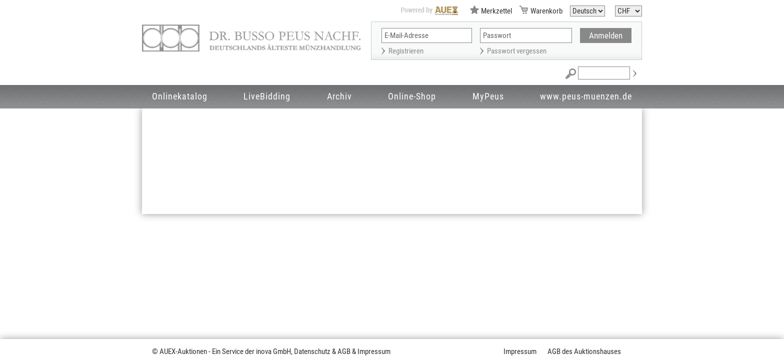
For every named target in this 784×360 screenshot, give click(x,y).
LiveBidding (267, 96)
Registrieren (406, 51)
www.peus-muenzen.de (586, 96)
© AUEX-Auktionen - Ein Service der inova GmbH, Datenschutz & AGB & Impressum (271, 351)
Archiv (339, 96)
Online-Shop (412, 96)
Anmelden (605, 35)
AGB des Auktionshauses (584, 351)
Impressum (520, 351)
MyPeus (488, 96)
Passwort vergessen (516, 51)
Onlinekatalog (180, 96)
